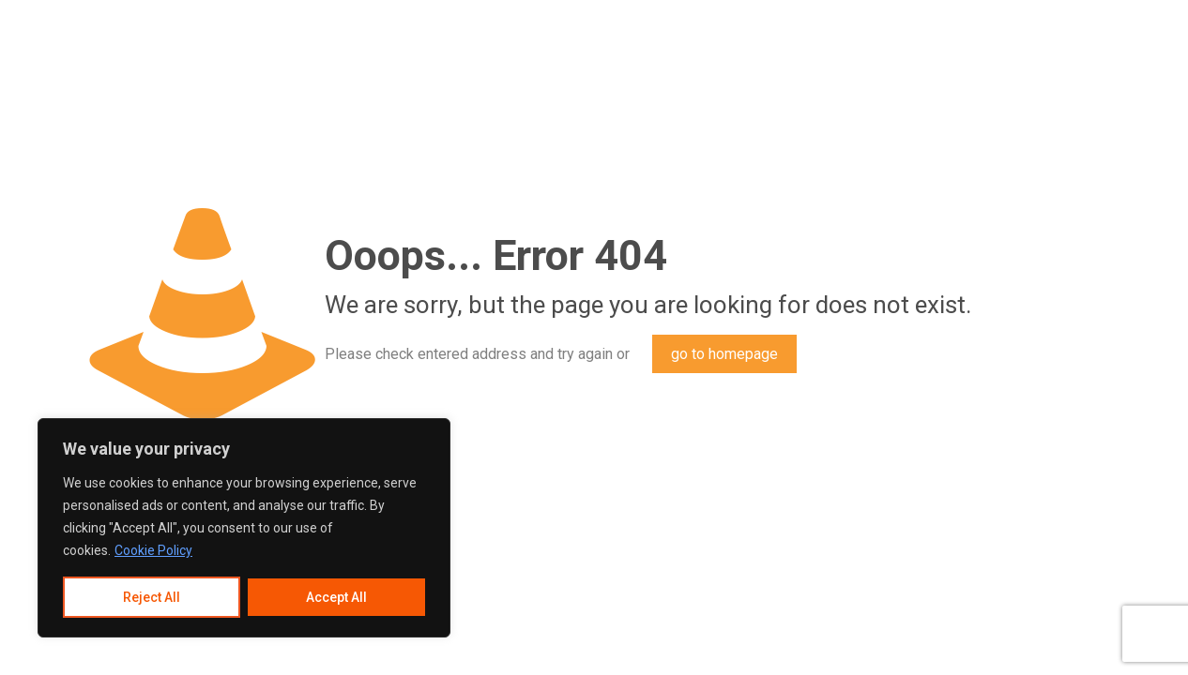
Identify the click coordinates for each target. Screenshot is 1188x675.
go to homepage (724, 354)
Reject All (151, 597)
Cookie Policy (153, 550)
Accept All (336, 597)
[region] (244, 528)
